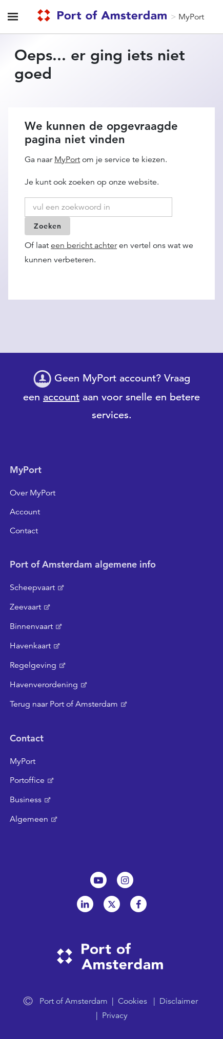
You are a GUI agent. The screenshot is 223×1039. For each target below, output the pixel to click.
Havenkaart (30, 646)
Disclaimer (178, 1001)
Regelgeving (33, 665)
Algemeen (29, 819)
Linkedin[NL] (85, 904)
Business (26, 800)
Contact (24, 531)
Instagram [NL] (125, 880)
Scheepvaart (32, 587)
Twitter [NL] (112, 904)
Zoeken (47, 226)
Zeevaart (25, 607)
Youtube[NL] (98, 880)
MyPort (191, 17)
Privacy (115, 1015)
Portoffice (27, 780)
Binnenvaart (31, 626)
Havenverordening (44, 685)
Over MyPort (32, 493)
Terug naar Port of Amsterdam (64, 704)
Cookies (132, 1001)
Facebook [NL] (138, 904)
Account (25, 512)
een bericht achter (84, 245)
